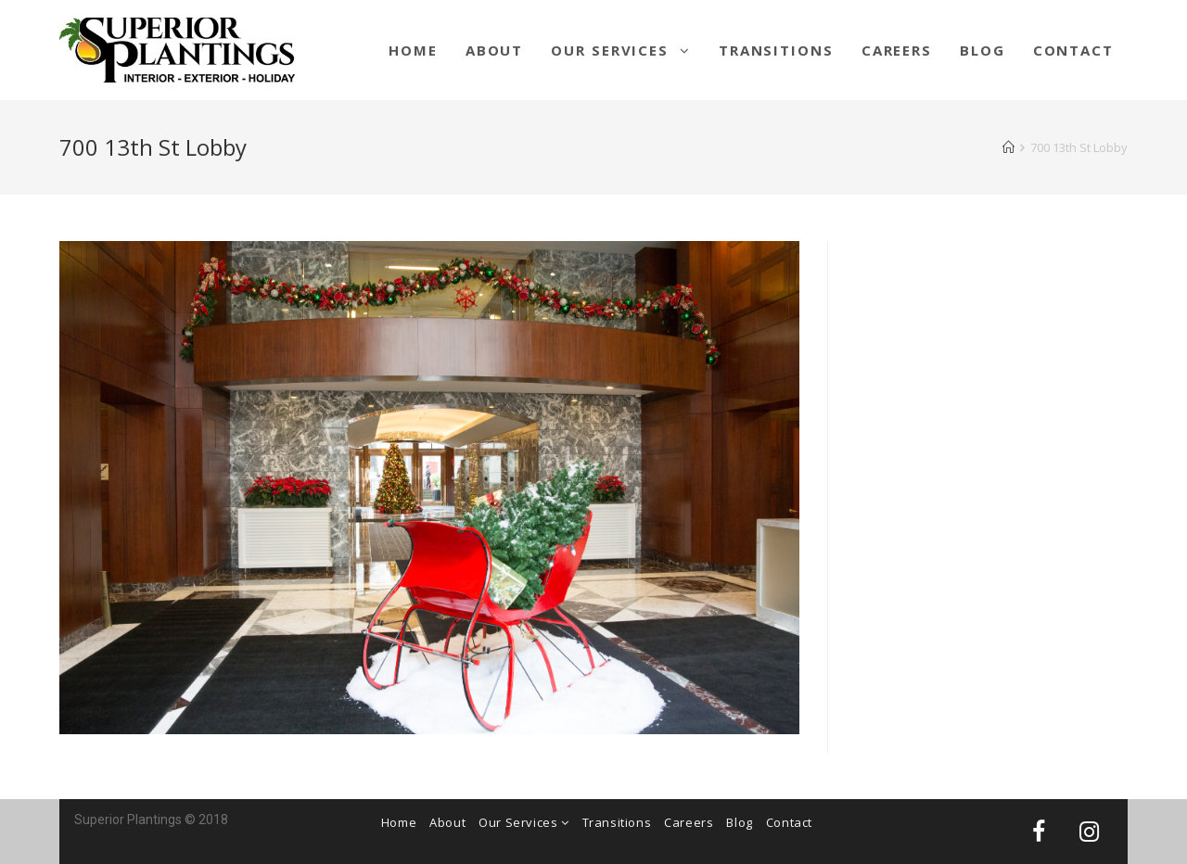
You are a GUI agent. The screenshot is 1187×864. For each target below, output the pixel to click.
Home (398, 822)
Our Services (523, 822)
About (447, 822)
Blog (739, 822)
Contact (789, 822)
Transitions (617, 822)
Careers (688, 822)
